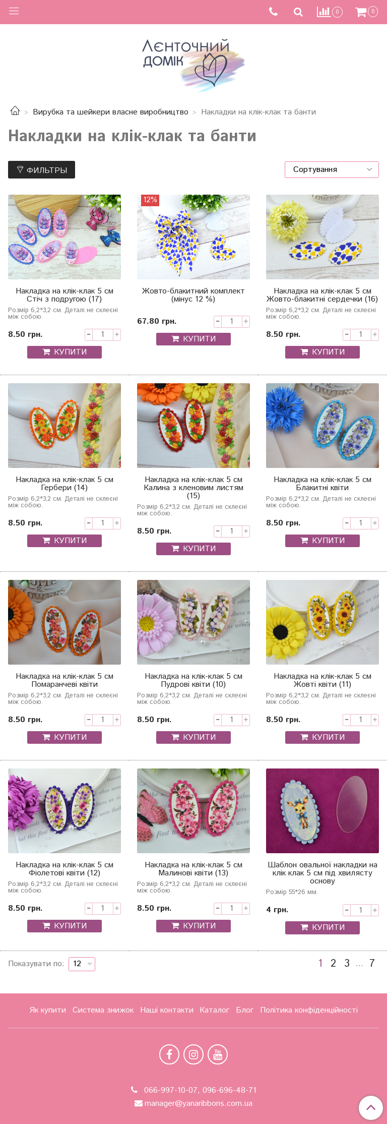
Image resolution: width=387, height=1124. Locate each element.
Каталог (214, 1010)
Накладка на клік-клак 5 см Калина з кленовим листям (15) (193, 489)
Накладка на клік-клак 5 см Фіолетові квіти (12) (64, 870)
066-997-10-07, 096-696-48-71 (199, 1090)
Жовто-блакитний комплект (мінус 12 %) (193, 296)
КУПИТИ (70, 352)
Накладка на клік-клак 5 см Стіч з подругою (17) (64, 296)
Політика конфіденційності (309, 1010)
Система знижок (103, 1010)
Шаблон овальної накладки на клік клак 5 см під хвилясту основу (322, 874)
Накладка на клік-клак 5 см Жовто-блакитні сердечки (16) (322, 296)
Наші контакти (167, 1010)
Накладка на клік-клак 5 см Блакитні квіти (322, 485)
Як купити (47, 1010)
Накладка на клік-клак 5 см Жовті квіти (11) (322, 681)
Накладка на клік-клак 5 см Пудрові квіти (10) (193, 681)
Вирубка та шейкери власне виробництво (110, 112)
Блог (244, 1010)
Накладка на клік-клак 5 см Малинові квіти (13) (193, 870)
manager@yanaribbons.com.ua (198, 1103)
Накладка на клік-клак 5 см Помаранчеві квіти (64, 681)
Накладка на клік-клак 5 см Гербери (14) (64, 485)
